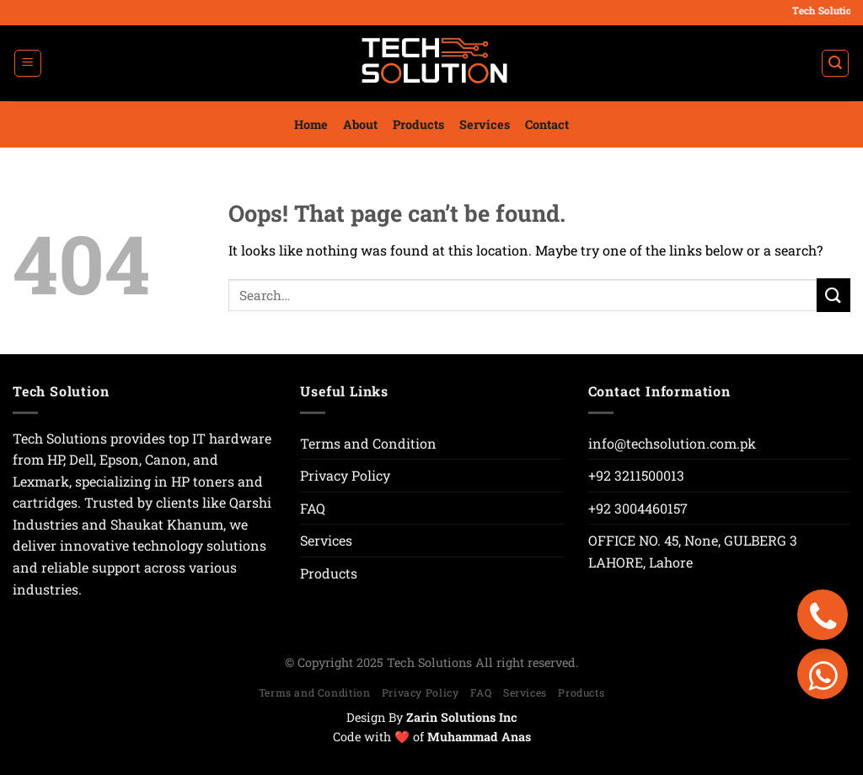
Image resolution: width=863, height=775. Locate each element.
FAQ (312, 508)
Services (484, 124)
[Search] (835, 63)
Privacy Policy (345, 475)
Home (311, 124)
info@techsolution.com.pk (672, 443)
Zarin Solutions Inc (461, 717)
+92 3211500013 (636, 475)
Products (418, 124)
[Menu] (27, 63)
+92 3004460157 (638, 508)
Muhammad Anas (479, 737)
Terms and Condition (368, 443)
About (360, 124)
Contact (547, 124)
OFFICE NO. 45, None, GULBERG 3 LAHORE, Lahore (692, 551)
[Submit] (833, 294)
